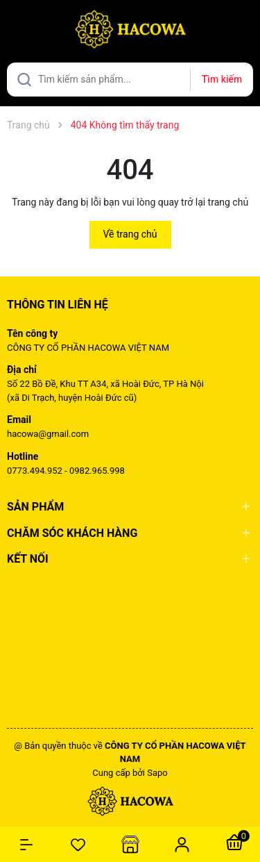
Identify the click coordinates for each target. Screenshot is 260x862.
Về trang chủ (130, 234)
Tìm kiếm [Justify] (222, 79)
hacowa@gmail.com (48, 434)
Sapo (157, 773)
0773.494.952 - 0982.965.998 (66, 470)
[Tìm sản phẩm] (130, 80)
